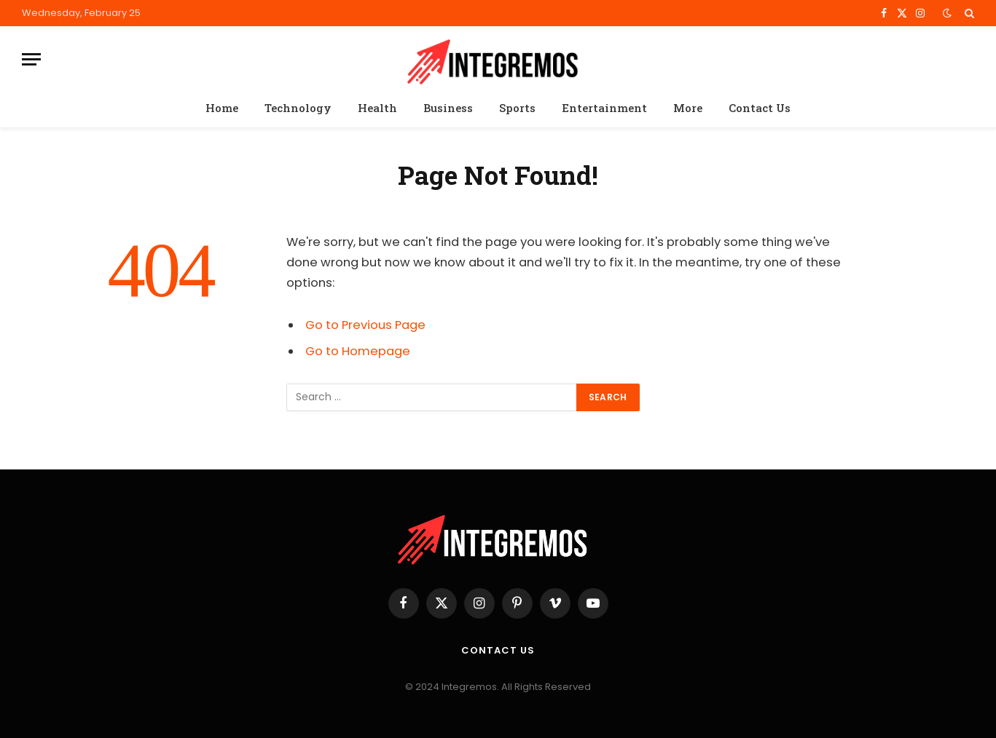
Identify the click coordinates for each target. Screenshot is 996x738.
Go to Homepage (357, 351)
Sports (517, 107)
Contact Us (760, 107)
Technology (298, 107)
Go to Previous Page (365, 325)
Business (448, 107)
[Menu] (31, 59)
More (687, 107)
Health (377, 107)
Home (221, 107)
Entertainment (604, 107)
